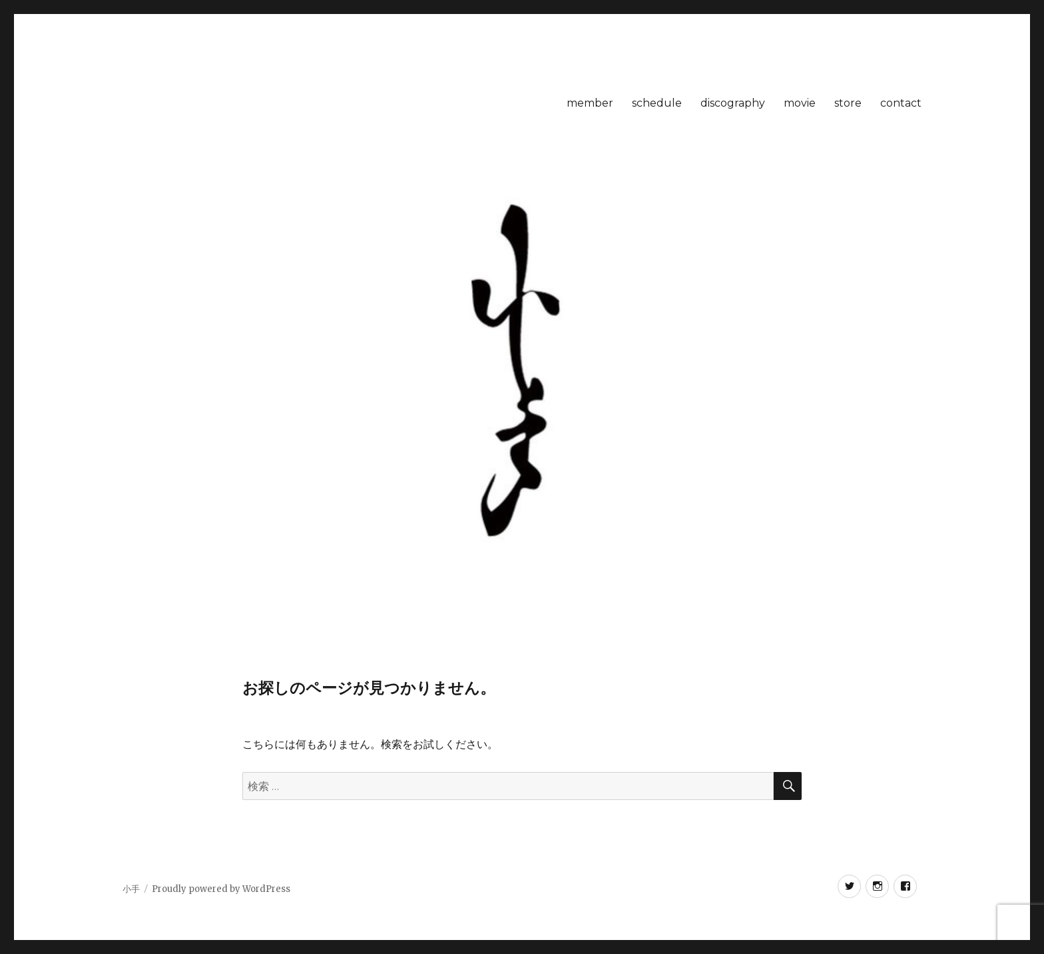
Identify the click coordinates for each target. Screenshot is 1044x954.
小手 (131, 889)
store (848, 103)
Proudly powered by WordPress (221, 889)
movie (800, 103)
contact (900, 103)
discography (732, 103)
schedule (657, 103)
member (590, 103)
